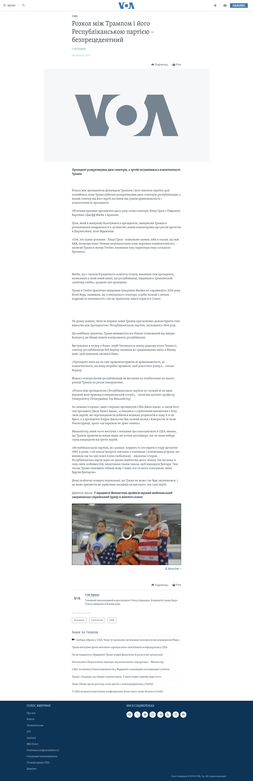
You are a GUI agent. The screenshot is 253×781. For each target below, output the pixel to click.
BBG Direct (32, 744)
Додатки (31, 769)
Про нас (31, 713)
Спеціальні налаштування (42, 756)
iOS (29, 731)
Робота (30, 719)
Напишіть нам (35, 725)
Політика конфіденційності (43, 750)
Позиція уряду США (38, 762)
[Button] (159, 65)
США (75, 16)
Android (31, 738)
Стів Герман (79, 49)
